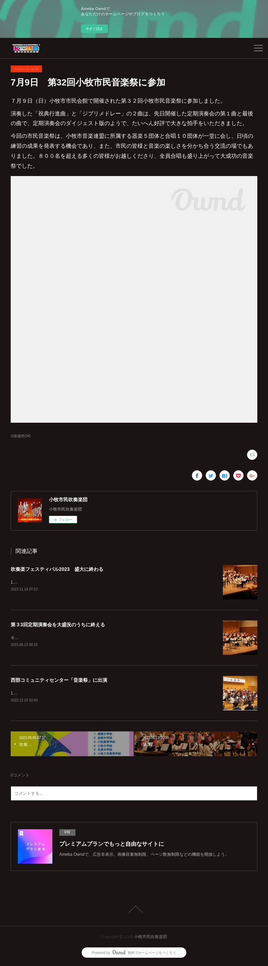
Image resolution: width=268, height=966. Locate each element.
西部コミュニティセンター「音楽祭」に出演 (59, 681)
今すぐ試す (94, 29)
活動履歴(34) (21, 436)
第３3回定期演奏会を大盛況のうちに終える (58, 625)
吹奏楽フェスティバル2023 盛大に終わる (57, 569)
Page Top (134, 910)
